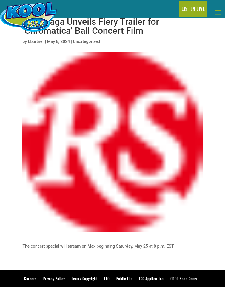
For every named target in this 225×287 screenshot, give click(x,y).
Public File (124, 278)
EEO (107, 278)
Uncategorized (86, 41)
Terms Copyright (85, 278)
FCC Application (151, 278)
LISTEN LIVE (193, 9)
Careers (30, 278)
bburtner (36, 41)
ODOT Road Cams (183, 278)
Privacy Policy (54, 278)
